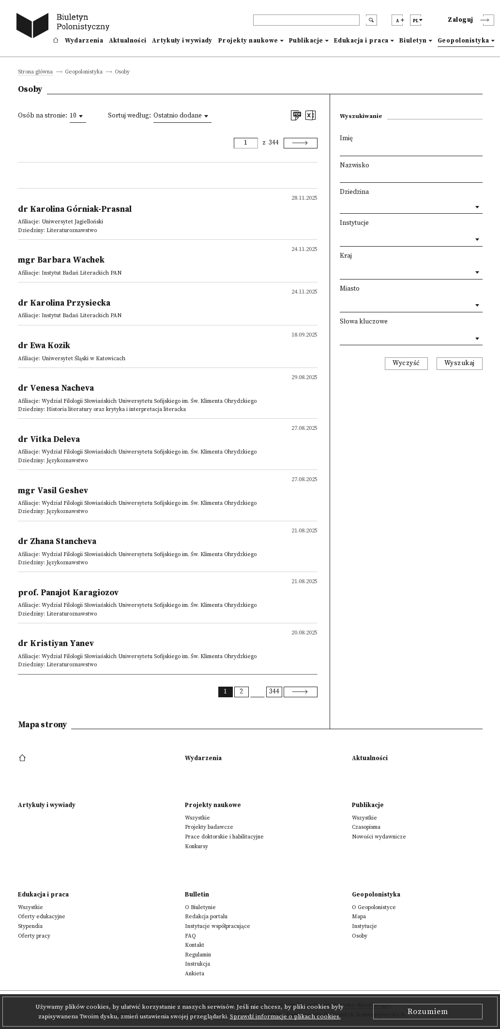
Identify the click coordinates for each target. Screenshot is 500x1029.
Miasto (350, 289)
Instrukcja (197, 964)
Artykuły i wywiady (182, 40)
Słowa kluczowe (364, 322)
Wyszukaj (459, 363)
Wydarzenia (84, 40)
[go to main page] (65, 27)
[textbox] (342, 237)
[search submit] (371, 20)
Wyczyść (406, 363)
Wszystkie (197, 818)
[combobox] (78, 116)
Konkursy (196, 846)
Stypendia (30, 926)
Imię (346, 138)
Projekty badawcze (209, 827)
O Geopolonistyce (374, 907)
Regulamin (198, 954)
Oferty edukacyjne (41, 916)
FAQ (190, 936)
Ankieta (194, 973)
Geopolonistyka (463, 40)
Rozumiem (428, 1011)
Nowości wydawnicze (379, 836)
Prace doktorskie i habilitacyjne (224, 836)
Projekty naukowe (248, 40)
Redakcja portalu (206, 916)
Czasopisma (366, 827)
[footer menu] (23, 758)
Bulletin (197, 894)
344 (274, 143)
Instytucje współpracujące (217, 926)
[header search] (306, 20)
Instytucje (354, 223)
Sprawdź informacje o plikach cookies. (285, 1016)
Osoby (359, 936)
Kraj (346, 256)
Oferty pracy (34, 936)
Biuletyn (413, 40)
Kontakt (194, 945)
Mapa (359, 916)
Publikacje (306, 40)
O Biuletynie (200, 907)
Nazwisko (354, 166)
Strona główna (35, 72)
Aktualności (127, 40)
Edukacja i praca (361, 40)
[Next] (301, 143)
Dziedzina (354, 192)
